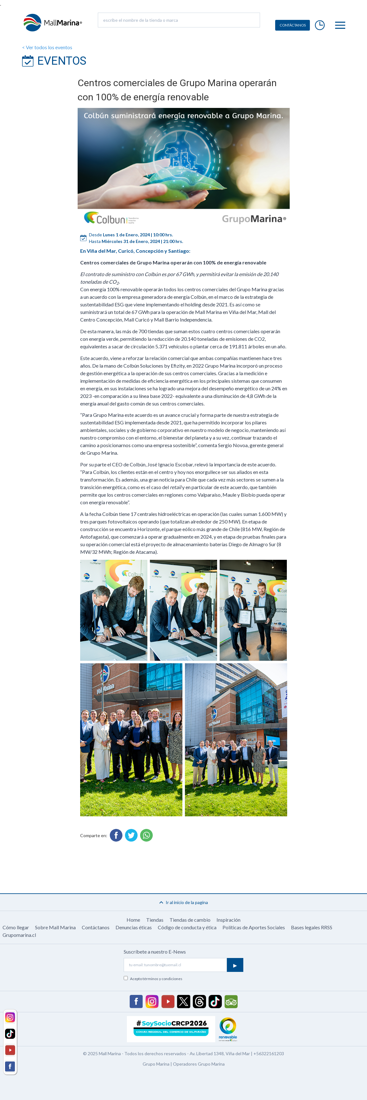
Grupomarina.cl (19, 935)
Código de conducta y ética (187, 927)
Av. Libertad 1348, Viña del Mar (220, 1053)
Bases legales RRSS (311, 927)
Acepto (156, 978)
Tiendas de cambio (189, 920)
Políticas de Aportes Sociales (253, 927)
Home (133, 920)
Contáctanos (96, 927)
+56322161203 (268, 1053)
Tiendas (154, 920)
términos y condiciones (162, 978)
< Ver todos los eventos (47, 47)
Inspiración (228, 920)
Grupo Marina (156, 1064)
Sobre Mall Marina (55, 927)
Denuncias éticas (133, 927)
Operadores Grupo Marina (199, 1064)
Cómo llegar (16, 927)
